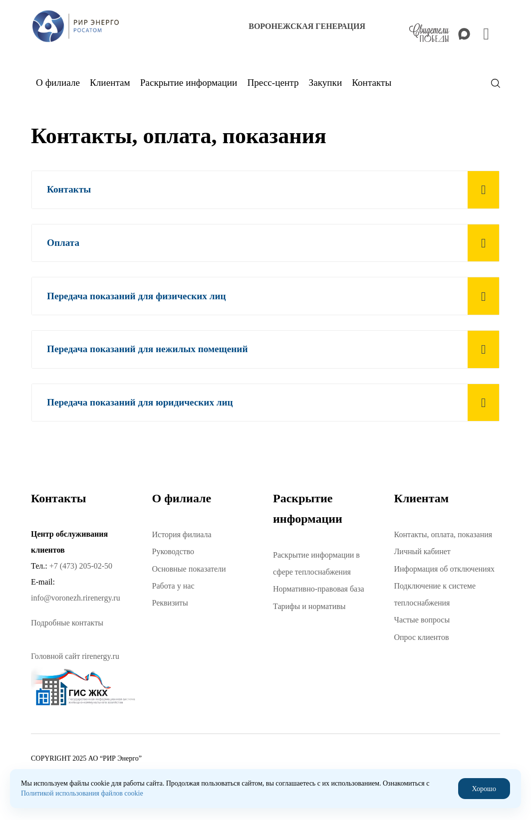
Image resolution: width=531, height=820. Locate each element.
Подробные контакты (67, 622)
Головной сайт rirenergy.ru (75, 656)
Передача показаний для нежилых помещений (147, 349)
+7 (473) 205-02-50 (80, 566)
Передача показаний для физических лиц (136, 296)
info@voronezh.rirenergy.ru (75, 598)
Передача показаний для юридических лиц (140, 402)
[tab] (265, 190)
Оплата (63, 242)
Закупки (325, 82)
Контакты (69, 189)
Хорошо (484, 788)
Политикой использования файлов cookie (82, 793)
